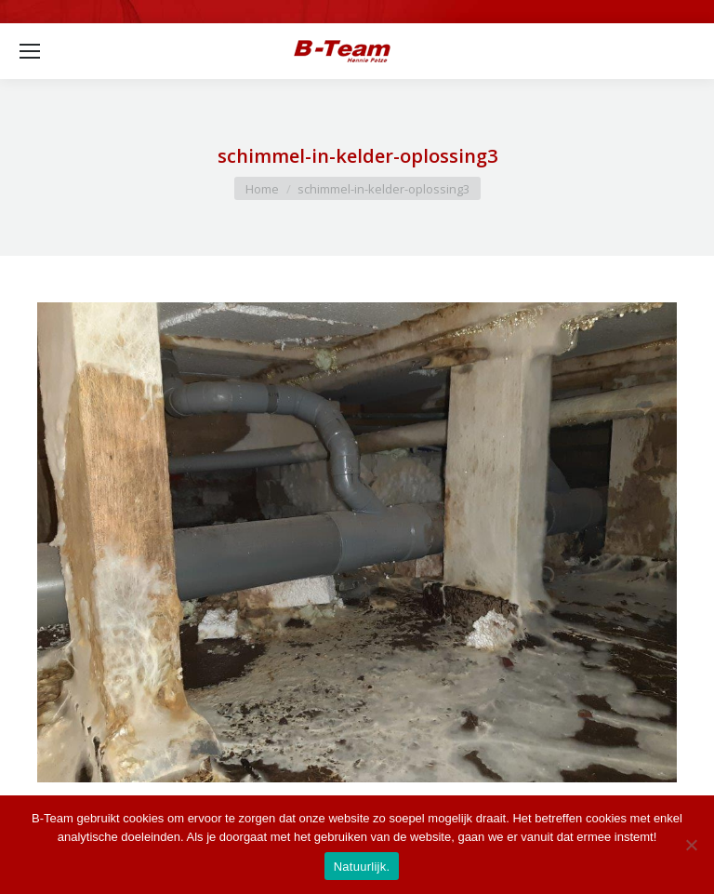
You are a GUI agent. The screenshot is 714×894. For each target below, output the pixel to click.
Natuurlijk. (362, 867)
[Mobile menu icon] (30, 51)
